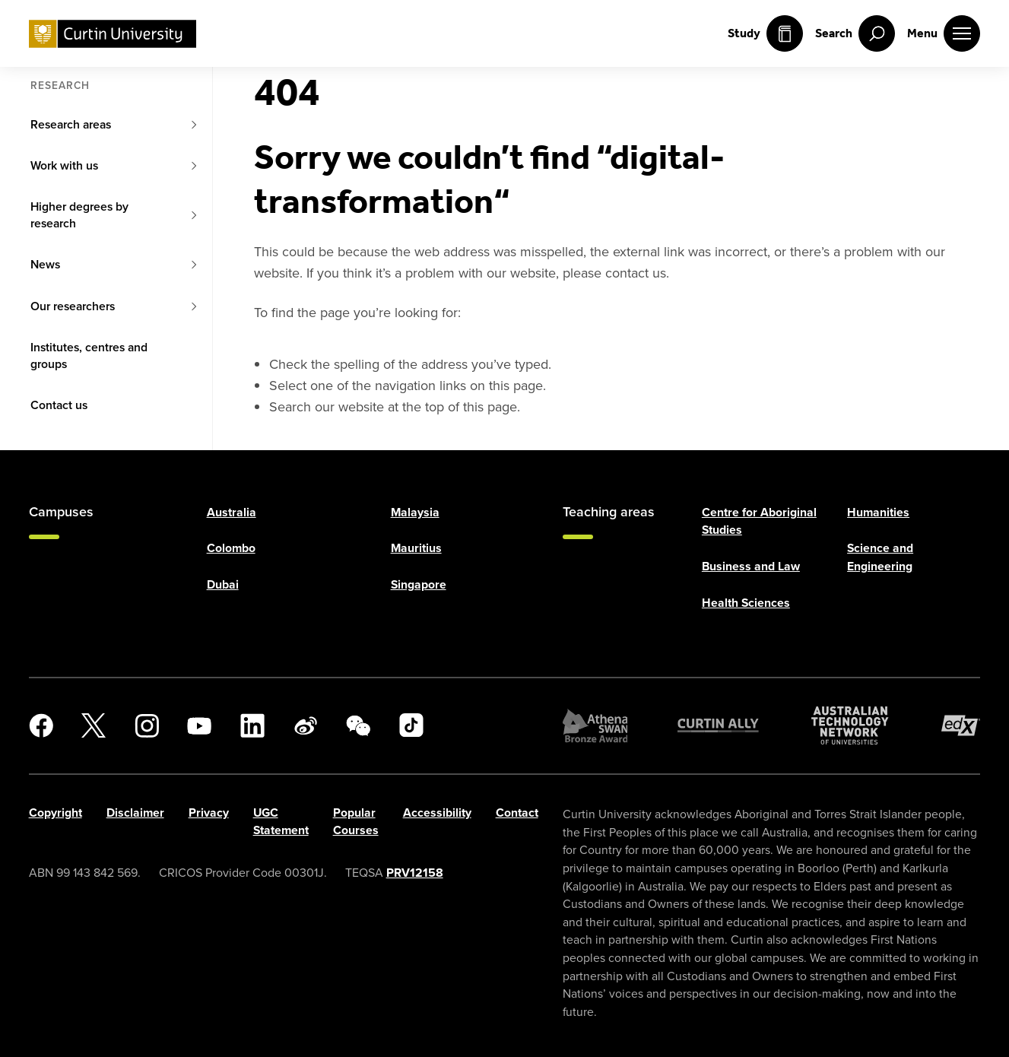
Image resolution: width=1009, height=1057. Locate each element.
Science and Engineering (880, 557)
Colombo (231, 548)
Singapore (418, 584)
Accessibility (437, 812)
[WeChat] (358, 725)
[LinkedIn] (252, 725)
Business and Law (751, 566)
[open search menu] (855, 33)
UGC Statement (281, 821)
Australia (231, 511)
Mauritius (416, 548)
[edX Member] (961, 725)
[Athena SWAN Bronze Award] (595, 725)
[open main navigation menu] (943, 33)
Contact (517, 812)
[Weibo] (305, 725)
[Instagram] (147, 725)
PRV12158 (414, 872)
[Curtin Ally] (718, 725)
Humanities (878, 511)
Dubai (223, 584)
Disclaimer (135, 812)
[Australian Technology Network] (850, 725)
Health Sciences (746, 602)
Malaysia (415, 511)
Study (765, 33)
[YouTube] (199, 725)
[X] (93, 725)
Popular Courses (356, 821)
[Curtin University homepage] (112, 33)
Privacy (209, 812)
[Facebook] (41, 725)
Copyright (55, 812)
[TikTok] (411, 725)
